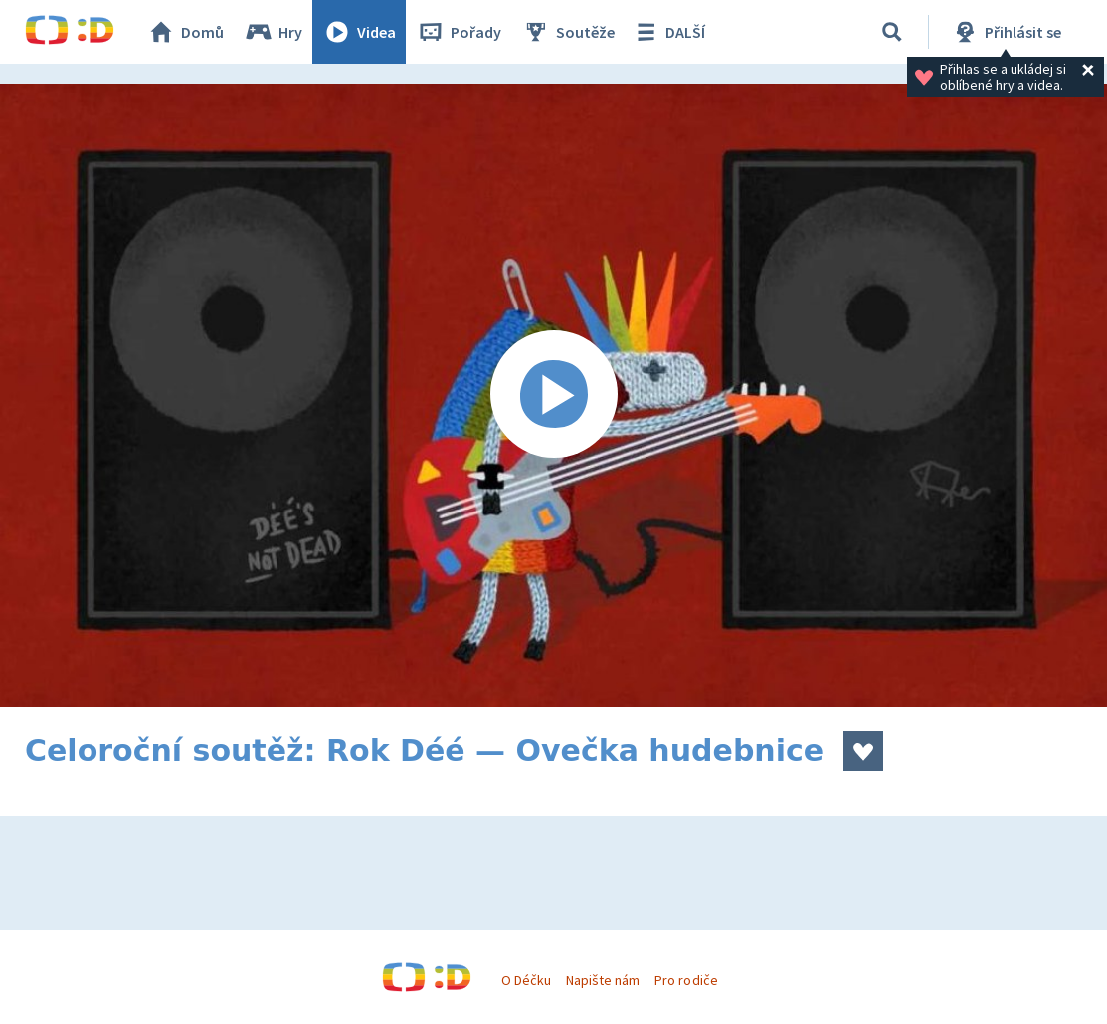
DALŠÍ (668, 32)
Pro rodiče (685, 980)
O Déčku (526, 980)
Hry (273, 32)
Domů (185, 32)
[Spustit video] (553, 395)
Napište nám (603, 980)
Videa (359, 32)
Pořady (458, 32)
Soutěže (568, 32)
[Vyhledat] (892, 32)
